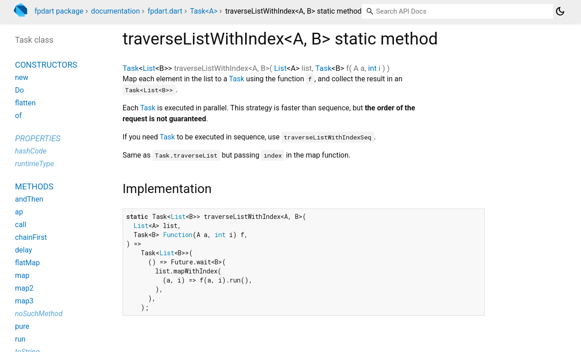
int (372, 68)
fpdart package (59, 11)
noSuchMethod (39, 313)
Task (131, 68)
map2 (24, 288)
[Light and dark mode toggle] (560, 11)
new (21, 77)
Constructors (46, 64)
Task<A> (204, 11)
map (22, 275)
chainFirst (31, 237)
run (20, 339)
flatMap (27, 262)
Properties (37, 138)
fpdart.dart (165, 11)
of (18, 115)
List (149, 68)
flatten (25, 103)
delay (23, 250)
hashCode (30, 151)
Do (19, 90)
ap (19, 212)
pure (22, 326)
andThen (29, 199)
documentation (115, 11)
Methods (34, 186)
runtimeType (34, 163)
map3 (24, 301)
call (20, 224)
